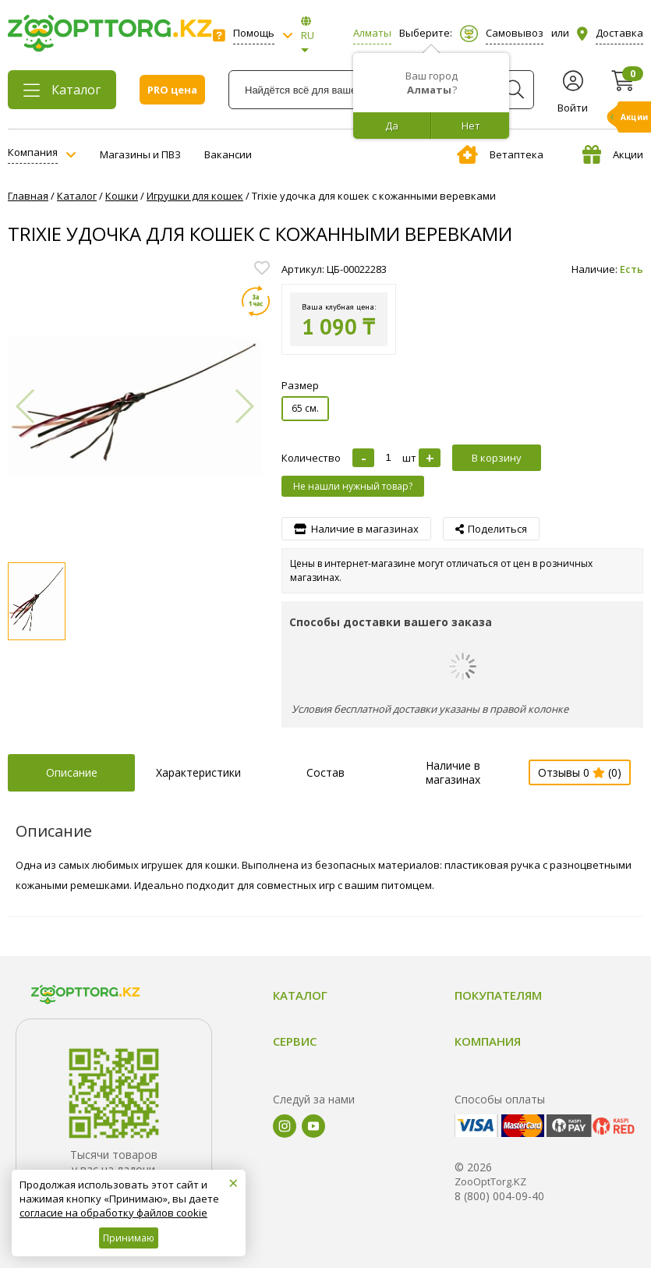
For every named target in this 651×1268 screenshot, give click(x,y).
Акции (612, 154)
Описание (71, 772)
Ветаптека (500, 154)
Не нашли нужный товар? (352, 486)
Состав (325, 772)
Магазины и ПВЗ (140, 154)
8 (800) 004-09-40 (499, 1195)
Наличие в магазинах (453, 772)
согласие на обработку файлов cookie (113, 1213)
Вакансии (228, 154)
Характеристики (198, 772)
